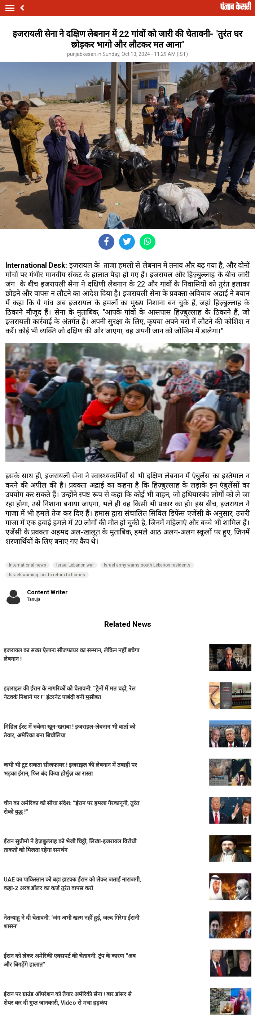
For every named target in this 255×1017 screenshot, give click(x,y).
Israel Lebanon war (75, 565)
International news (27, 565)
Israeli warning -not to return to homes (47, 574)
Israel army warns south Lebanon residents (147, 565)
